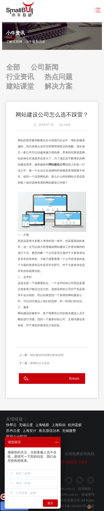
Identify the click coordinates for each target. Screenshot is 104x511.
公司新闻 (45, 67)
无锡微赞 (69, 431)
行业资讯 (20, 77)
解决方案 (59, 86)
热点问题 (59, 77)
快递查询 (87, 505)
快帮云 (11, 425)
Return (74, 378)
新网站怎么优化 (40, 363)
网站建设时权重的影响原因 (47, 355)
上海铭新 (42, 425)
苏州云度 (13, 431)
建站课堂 (20, 86)
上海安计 (29, 431)
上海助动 (59, 425)
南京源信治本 (49, 431)
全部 (13, 67)
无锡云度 (26, 425)
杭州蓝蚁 (75, 425)
